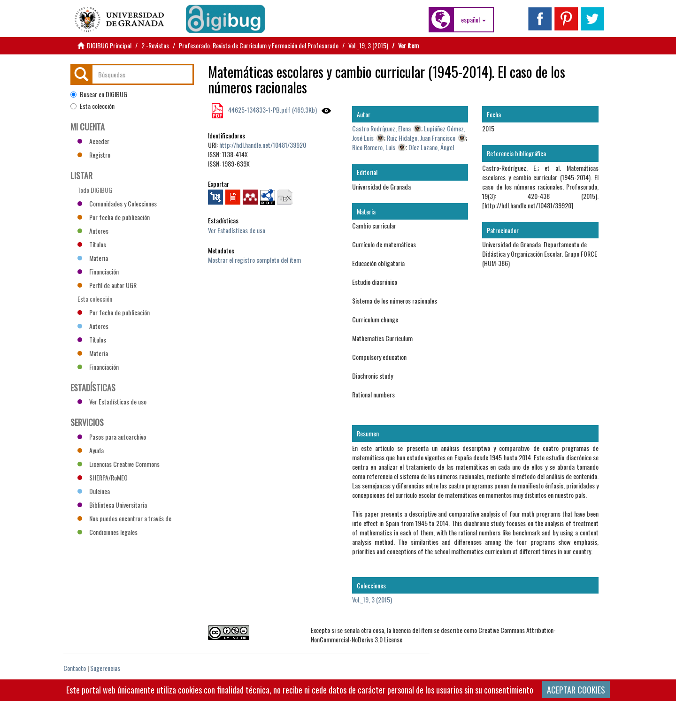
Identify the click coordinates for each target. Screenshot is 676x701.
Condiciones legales (107, 532)
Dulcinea (93, 491)
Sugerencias (105, 668)
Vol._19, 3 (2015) (368, 45)
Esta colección (92, 106)
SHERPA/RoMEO (102, 477)
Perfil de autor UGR (107, 285)
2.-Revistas (155, 45)
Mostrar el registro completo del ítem (254, 260)
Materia (92, 258)
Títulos (91, 244)
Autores (92, 231)
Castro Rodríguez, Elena (381, 128)
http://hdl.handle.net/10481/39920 (262, 145)
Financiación (98, 271)
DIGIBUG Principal (109, 45)
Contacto (74, 668)
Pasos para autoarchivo (111, 437)
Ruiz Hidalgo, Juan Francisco (421, 138)
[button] (473, 19)
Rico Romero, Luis (373, 147)
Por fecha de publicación (113, 217)
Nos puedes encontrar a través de (124, 518)
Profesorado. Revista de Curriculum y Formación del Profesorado (258, 45)
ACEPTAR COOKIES (576, 690)
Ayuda (90, 450)
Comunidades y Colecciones (117, 203)
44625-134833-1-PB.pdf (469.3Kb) (272, 109)
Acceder (93, 141)
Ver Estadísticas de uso (236, 230)
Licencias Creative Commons (118, 464)
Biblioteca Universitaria (112, 505)
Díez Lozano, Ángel (431, 147)
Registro (93, 155)
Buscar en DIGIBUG (98, 94)
